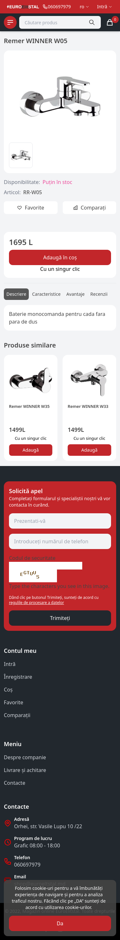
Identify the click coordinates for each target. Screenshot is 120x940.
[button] (13, 410)
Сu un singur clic (60, 268)
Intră (9, 664)
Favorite (13, 702)
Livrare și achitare (25, 770)
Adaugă (30, 450)
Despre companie (25, 757)
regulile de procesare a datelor (36, 602)
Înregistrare (18, 676)
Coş (8, 689)
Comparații (17, 715)
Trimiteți (60, 618)
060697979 (27, 864)
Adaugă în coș (60, 257)
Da (60, 923)
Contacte (14, 782)
